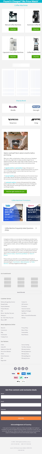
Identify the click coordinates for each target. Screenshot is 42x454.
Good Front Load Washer (22, 253)
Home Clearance (5, 356)
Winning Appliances (26, 351)
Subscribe (21, 418)
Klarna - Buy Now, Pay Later (7, 313)
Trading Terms (4, 337)
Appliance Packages (26, 311)
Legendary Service (10, 302)
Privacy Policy (25, 328)
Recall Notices (25, 334)
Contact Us (24, 302)
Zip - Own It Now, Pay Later (7, 317)
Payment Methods (5, 306)
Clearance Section (26, 308)
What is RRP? (4, 320)
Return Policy (25, 330)
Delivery (3, 302)
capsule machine (9, 168)
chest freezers (16, 262)
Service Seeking (25, 344)
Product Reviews (5, 308)
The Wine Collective (26, 347)
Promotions (24, 306)
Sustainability (25, 332)
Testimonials (4, 334)
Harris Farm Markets (6, 351)
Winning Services (26, 358)
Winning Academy (26, 349)
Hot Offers (24, 313)
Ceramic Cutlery (11, 253)
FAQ (2, 311)
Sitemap (24, 317)
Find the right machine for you (15, 191)
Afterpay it (3, 315)
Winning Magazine (26, 356)
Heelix (2, 353)
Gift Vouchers (25, 304)
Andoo (2, 344)
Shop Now (13, 29)
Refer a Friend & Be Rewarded (29, 315)
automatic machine (11, 182)
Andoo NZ (3, 347)
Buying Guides (4, 304)
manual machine (9, 176)
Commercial (4, 330)
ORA (2, 358)
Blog (2, 332)
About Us (3, 328)
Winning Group (25, 353)
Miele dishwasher (25, 262)
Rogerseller (3, 360)
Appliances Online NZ (6, 349)
